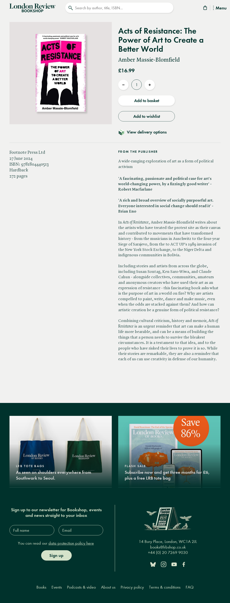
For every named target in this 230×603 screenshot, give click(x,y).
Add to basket (146, 100)
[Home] (32, 7)
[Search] (119, 8)
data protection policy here (71, 543)
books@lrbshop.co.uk (168, 547)
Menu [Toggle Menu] (220, 8)
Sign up (56, 555)
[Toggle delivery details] (145, 132)
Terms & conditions (164, 587)
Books (41, 587)
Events (56, 587)
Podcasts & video (81, 587)
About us (108, 587)
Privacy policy (132, 587)
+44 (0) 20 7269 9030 (168, 552)
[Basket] (205, 8)
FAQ (190, 587)
